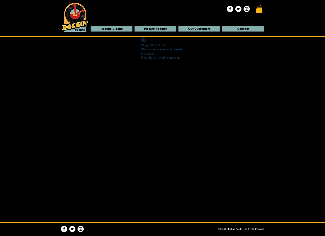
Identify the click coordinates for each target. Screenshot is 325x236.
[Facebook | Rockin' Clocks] (230, 9)
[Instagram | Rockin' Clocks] (247, 9)
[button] (259, 9)
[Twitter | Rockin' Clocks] (238, 9)
